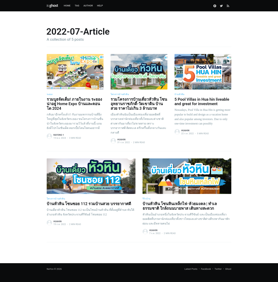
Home (67, 5)
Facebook (206, 269)
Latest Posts (190, 269)
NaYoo (50, 269)
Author (88, 5)
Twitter (218, 269)
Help (100, 5)
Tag (77, 5)
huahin (121, 139)
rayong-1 (58, 135)
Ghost (228, 269)
